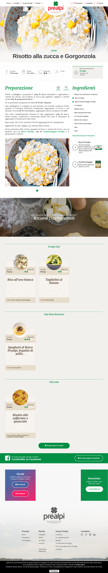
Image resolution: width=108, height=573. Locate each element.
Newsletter (78, 3)
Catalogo (59, 549)
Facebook (20, 484)
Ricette (38, 3)
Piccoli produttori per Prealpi (66, 546)
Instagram (20, 493)
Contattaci (89, 3)
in (94, 535)
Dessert (41, 543)
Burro (24, 535)
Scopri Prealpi (27, 3)
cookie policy (80, 565)
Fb (86, 535)
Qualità (58, 540)
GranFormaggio (25, 300)
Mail (82, 535)
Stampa (58, 89)
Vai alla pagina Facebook (89, 458)
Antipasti (42, 535)
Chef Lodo (54, 382)
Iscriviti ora (94, 489)
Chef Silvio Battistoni (54, 314)
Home (9, 3)
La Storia (59, 535)
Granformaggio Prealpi (54, 132)
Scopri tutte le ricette (54, 445)
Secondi (42, 540)
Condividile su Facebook (26, 459)
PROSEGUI (54, 571)
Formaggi (25, 537)
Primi (41, 537)
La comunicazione (62, 537)
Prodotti (16, 3)
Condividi (66, 89)
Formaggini (26, 540)
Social (101, 3)
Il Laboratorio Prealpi (64, 543)
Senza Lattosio (16, 367)
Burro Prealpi (27, 132)
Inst (90, 535)
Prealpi (83, 71)
